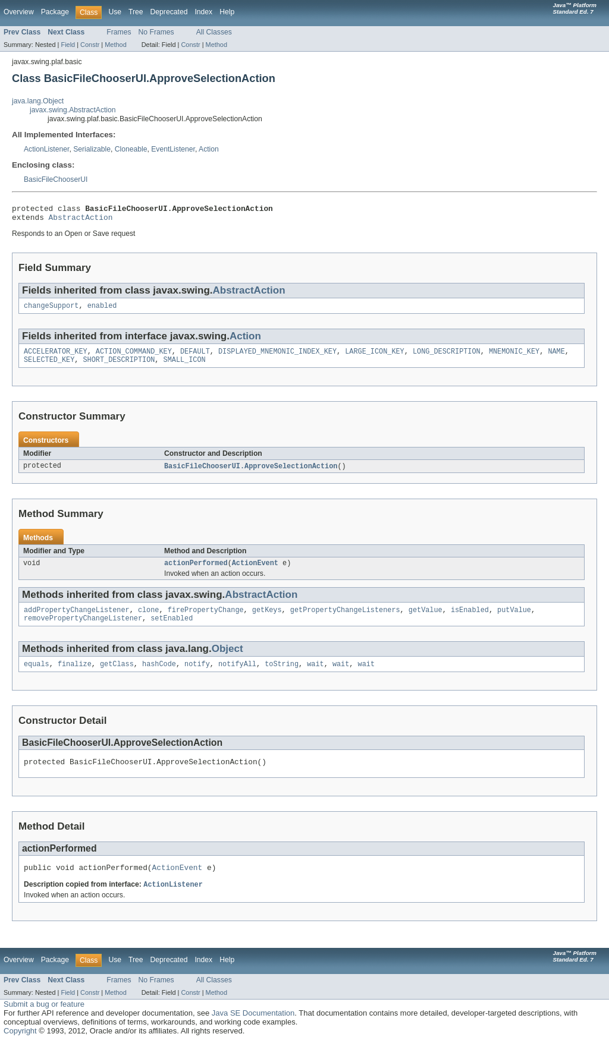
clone (148, 620)
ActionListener (46, 149)
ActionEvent (255, 571)
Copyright (20, 1047)
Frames (118, 32)
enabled (102, 310)
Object (227, 660)
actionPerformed (196, 571)
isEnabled (470, 620)
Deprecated (169, 12)
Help (226, 12)
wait (315, 676)
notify (197, 676)
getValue (425, 620)
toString (282, 676)
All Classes (214, 32)
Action (209, 149)
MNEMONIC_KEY (514, 357)
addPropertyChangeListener (77, 620)
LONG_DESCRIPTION (447, 357)
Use (114, 12)
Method (115, 44)
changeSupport (51, 310)
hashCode (159, 676)
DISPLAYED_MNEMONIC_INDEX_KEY (277, 357)
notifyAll (237, 676)
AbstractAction (81, 220)
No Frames (156, 32)
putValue (514, 620)
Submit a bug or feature (44, 1020)
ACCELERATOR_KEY (55, 357)
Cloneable (131, 149)
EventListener (173, 149)
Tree (135, 12)
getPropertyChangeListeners (345, 620)
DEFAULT (195, 357)
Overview (19, 12)
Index (203, 12)
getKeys (267, 620)
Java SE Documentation (253, 1029)
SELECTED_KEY (49, 366)
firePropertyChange (206, 620)
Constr (89, 44)
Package (55, 12)
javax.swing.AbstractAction (73, 110)
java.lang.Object (38, 101)
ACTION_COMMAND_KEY (134, 357)
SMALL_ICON (185, 366)
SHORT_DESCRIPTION (119, 366)
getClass (117, 676)
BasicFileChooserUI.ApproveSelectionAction (250, 473)
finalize (75, 676)
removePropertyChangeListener (83, 629)
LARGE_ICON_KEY (374, 357)
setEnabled (171, 629)
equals (36, 676)
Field (68, 44)
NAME (556, 357)
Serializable (92, 149)
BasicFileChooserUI (55, 179)
